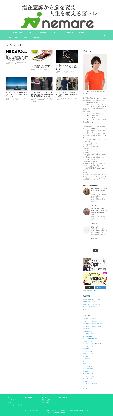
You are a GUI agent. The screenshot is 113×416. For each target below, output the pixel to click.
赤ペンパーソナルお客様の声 (91, 321)
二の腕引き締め (87, 331)
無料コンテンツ (83, 33)
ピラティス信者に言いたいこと (91, 306)
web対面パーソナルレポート (91, 318)
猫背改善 (85, 356)
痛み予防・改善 (87, 378)
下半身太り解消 (46, 400)
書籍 (84, 363)
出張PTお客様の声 (88, 368)
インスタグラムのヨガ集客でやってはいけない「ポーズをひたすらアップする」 (16, 94)
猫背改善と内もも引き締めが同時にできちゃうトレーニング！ (99, 218)
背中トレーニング (88, 353)
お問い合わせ (37, 38)
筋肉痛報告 (86, 371)
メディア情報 (87, 358)
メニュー (30, 33)
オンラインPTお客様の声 (90, 338)
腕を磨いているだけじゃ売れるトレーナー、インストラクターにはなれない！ (66, 67)
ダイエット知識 (87, 351)
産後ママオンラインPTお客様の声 (92, 323)
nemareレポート (87, 341)
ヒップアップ (87, 361)
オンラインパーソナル (14, 400)
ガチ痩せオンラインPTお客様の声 (92, 326)
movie (85, 386)
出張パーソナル (12, 402)
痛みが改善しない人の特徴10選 (91, 304)
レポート (55, 33)
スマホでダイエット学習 (15, 405)
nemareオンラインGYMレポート (92, 343)
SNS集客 (85, 381)
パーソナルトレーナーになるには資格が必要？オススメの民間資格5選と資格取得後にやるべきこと (42, 94)
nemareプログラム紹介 (15, 33)
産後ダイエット (87, 328)
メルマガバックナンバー (90, 333)
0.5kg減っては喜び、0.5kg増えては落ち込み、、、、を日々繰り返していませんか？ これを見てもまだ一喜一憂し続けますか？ (99, 198)
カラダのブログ (68, 33)
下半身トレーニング (88, 376)
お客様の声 (43, 33)
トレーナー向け (13, 38)
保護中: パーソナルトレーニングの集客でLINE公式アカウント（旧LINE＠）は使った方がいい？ (17, 58)
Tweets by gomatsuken (89, 290)
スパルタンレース (88, 373)
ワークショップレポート (90, 346)
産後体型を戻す (46, 402)
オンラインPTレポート (89, 336)
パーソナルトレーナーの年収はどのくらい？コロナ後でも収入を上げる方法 (66, 94)
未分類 (85, 388)
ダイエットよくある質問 (90, 383)
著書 (25, 38)
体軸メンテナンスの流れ (90, 301)
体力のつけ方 (87, 309)
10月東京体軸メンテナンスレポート (93, 299)
